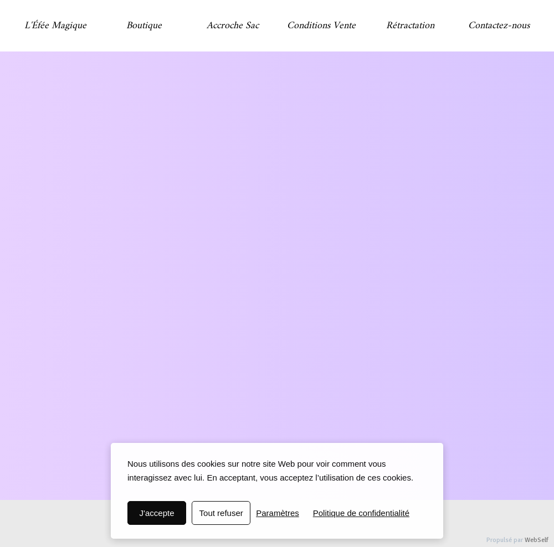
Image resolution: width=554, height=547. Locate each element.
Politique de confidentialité (361, 513)
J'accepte (157, 513)
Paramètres (277, 513)
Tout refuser (221, 513)
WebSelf (536, 540)
